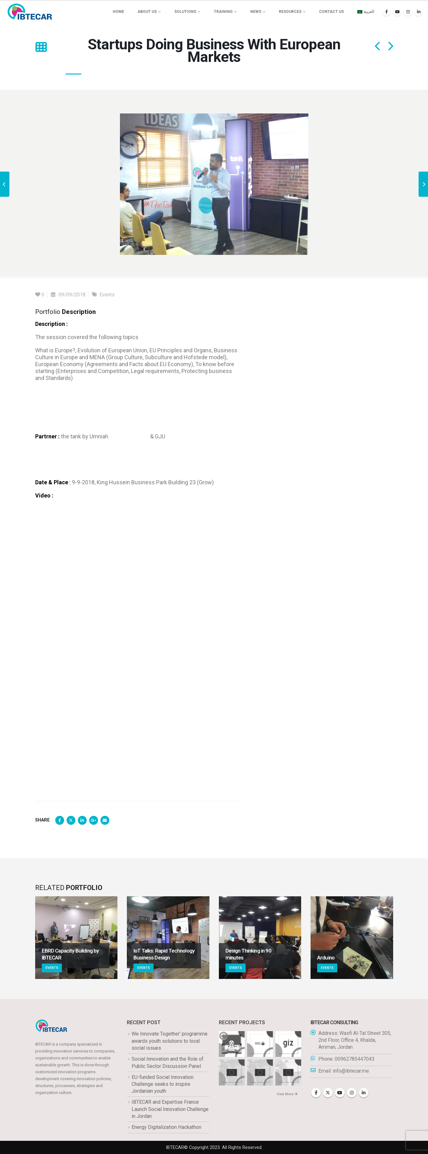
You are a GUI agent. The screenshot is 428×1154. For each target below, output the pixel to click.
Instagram (351, 1092)
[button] (41, 47)
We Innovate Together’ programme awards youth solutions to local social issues (170, 1041)
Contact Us (331, 11)
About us (147, 11)
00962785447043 (354, 1059)
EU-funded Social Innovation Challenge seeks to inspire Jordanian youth (162, 1084)
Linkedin (363, 1092)
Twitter (71, 820)
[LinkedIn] (418, 11)
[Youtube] (397, 11)
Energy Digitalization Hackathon (166, 1127)
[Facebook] (386, 11)
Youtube (339, 1092)
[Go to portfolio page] (76, 937)
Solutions (185, 11)
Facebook (59, 820)
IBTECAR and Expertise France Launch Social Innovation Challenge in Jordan (170, 1109)
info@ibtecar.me (351, 1071)
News (255, 11)
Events (107, 295)
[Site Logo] (30, 11)
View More (287, 1094)
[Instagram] (408, 11)
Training (223, 11)
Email (104, 820)
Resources (290, 11)
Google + (93, 820)
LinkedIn (82, 820)
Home (118, 11)
